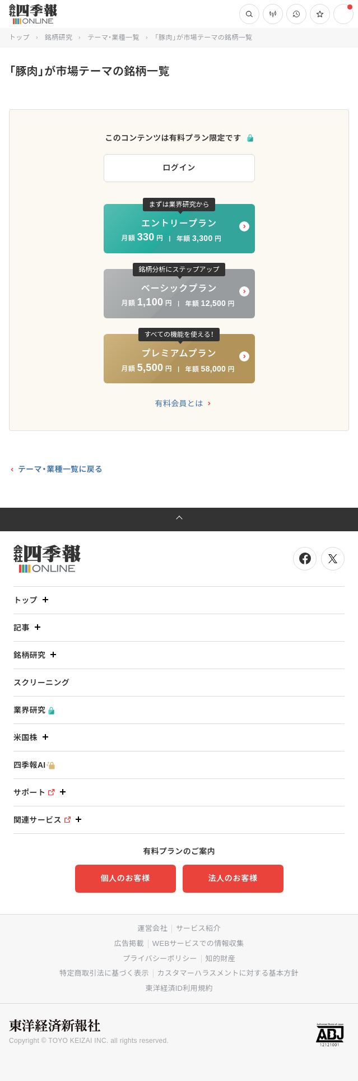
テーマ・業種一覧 (113, 37)
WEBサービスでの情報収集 (198, 943)
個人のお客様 (125, 878)
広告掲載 (129, 943)
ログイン (179, 167)
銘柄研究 (58, 37)
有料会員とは (179, 403)
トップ (19, 37)
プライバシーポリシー (160, 958)
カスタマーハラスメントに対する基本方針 (228, 973)
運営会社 (152, 928)
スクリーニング (41, 682)
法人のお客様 (232, 878)
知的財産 (220, 958)
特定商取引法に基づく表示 (104, 973)
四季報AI (34, 765)
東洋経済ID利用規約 (178, 988)
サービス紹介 (198, 928)
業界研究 (33, 710)
